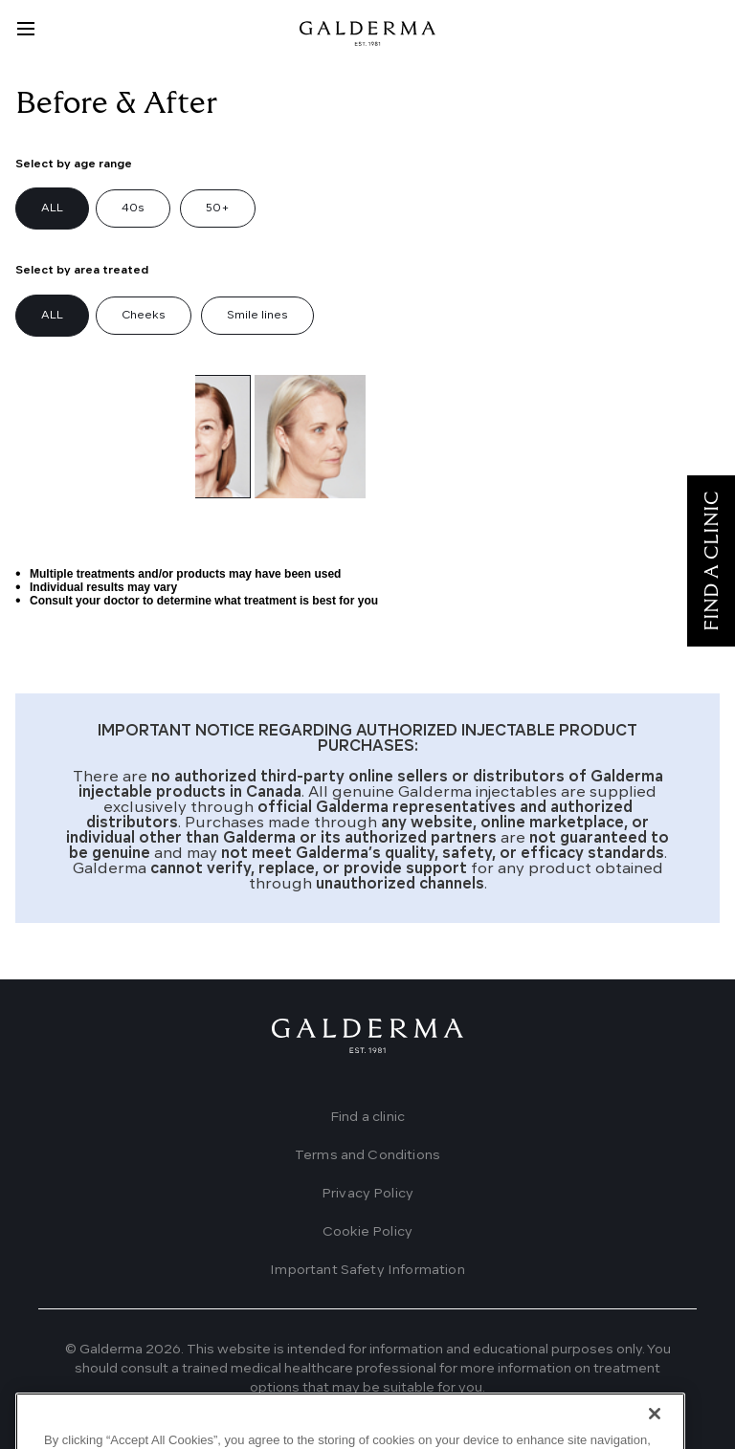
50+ (218, 208)
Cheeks (144, 315)
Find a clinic (367, 1117)
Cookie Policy (367, 1232)
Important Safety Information (367, 1270)
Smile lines (257, 315)
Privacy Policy (367, 1193)
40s (133, 208)
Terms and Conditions (367, 1155)
